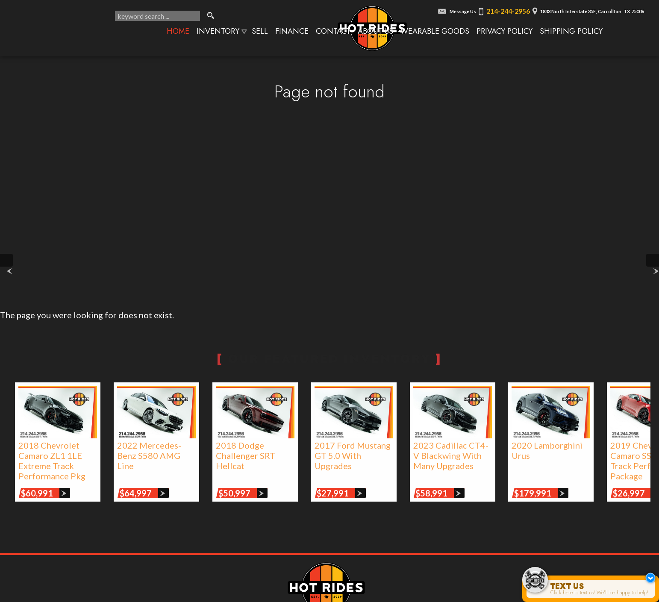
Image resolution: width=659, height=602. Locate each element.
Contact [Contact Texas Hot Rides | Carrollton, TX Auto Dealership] (333, 31)
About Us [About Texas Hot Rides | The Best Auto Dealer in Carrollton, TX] (375, 31)
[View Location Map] (587, 9)
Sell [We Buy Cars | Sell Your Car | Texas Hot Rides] (260, 31)
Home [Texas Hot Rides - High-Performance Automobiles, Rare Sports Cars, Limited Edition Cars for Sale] (178, 31)
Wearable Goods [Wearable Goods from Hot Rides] (434, 31)
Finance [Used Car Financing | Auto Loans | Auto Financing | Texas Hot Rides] (292, 31)
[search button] (210, 16)
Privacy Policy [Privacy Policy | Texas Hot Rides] (504, 31)
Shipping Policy (571, 31)
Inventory (218, 31)
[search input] (157, 16)
